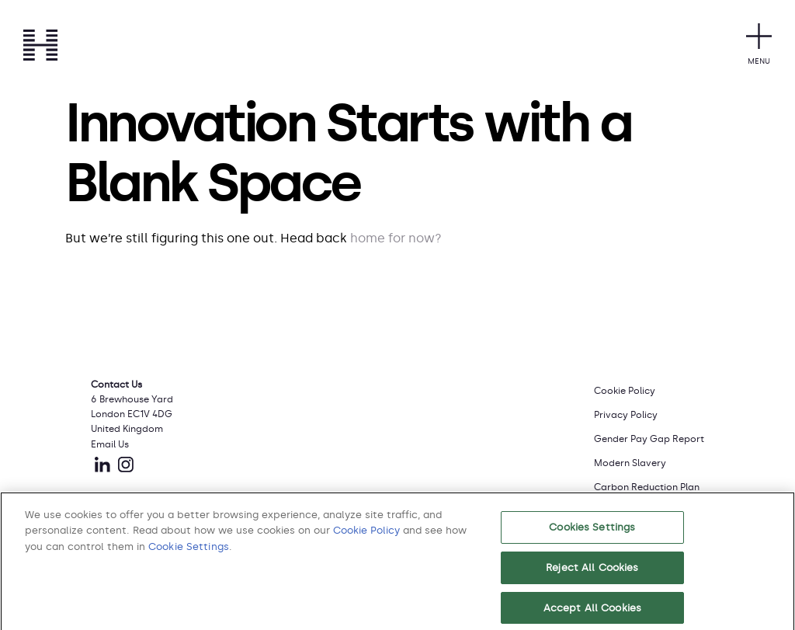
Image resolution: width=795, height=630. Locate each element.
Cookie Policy (624, 390)
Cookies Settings (592, 532)
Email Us (110, 444)
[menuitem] (649, 390)
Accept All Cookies (592, 612)
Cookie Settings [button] (188, 551)
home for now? (396, 238)
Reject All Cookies (592, 572)
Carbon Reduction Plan (647, 487)
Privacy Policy (626, 414)
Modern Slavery (630, 463)
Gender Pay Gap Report (649, 438)
